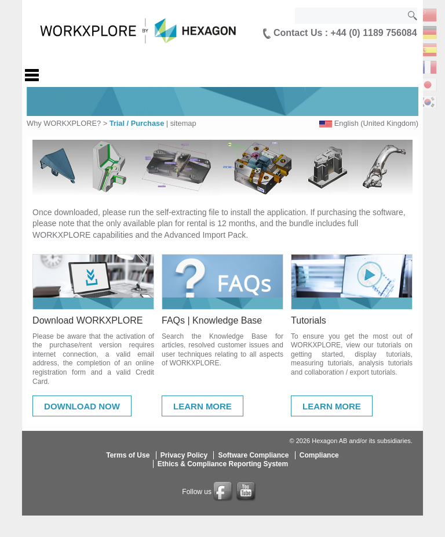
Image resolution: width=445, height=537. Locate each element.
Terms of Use (127, 455)
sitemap (183, 123)
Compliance (319, 455)
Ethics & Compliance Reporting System (223, 464)
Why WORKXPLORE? (64, 123)
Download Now (82, 406)
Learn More (202, 406)
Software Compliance (253, 455)
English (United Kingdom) (376, 123)
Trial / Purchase (137, 123)
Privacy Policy (184, 455)
